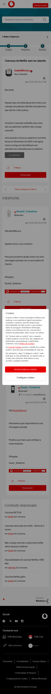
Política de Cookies (26, 344)
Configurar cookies (25, 377)
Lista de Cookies (15, 347)
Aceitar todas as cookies (25, 369)
